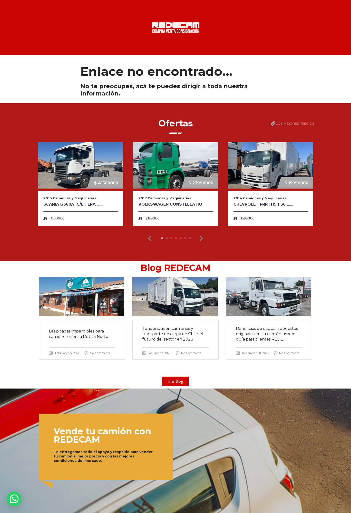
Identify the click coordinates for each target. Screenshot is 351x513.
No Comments (100, 353)
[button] (150, 238)
